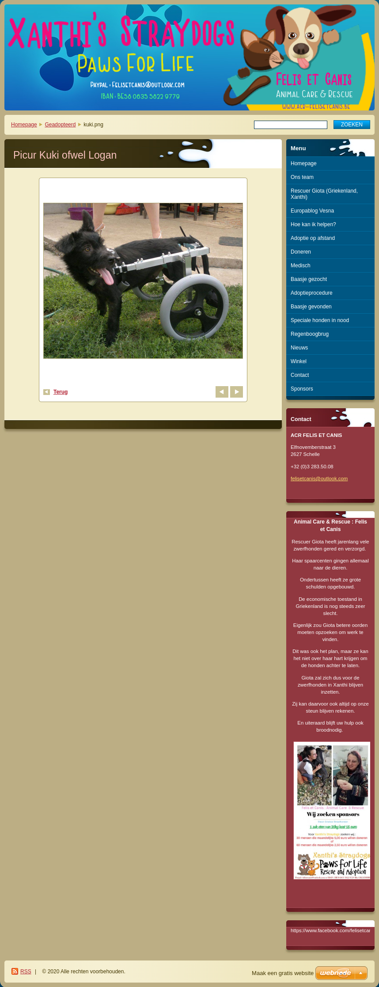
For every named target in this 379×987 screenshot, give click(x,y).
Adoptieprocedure (312, 293)
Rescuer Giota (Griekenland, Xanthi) (324, 194)
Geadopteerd (60, 124)
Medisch (301, 265)
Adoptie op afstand (313, 238)
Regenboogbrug (310, 334)
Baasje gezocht (309, 279)
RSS (25, 971)
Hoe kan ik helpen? (313, 224)
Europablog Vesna (312, 211)
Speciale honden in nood (320, 320)
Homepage (24, 124)
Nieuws (299, 348)
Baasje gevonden (311, 307)
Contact (300, 375)
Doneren (301, 252)
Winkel (299, 361)
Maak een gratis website (283, 973)
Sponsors (302, 389)
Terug (60, 392)
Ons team (302, 177)
